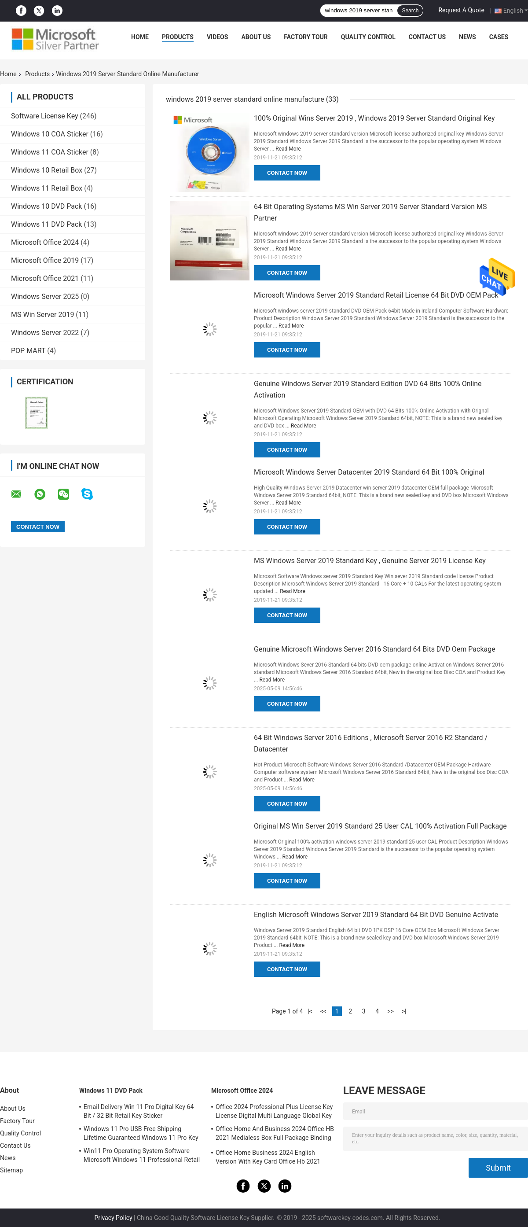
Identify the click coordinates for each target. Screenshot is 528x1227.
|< (310, 1011)
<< (323, 1011)
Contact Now (287, 172)
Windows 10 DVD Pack (46, 206)
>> (390, 1011)
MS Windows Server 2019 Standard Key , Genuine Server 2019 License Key (370, 560)
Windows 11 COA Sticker (49, 152)
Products (178, 37)
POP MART (28, 350)
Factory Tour (306, 37)
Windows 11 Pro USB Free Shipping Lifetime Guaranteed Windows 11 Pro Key (141, 1133)
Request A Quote (461, 10)
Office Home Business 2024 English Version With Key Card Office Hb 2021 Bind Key (268, 1158)
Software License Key (44, 116)
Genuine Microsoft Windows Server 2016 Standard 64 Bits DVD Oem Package (374, 649)
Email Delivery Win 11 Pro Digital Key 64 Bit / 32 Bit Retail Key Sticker (139, 1111)
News (467, 37)
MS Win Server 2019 (42, 314)
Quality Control (368, 37)
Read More (288, 149)
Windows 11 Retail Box (46, 188)
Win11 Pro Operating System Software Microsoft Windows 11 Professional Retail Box (142, 1156)
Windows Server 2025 (45, 296)
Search (410, 10)
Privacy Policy (113, 1217)
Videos (217, 37)
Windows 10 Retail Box (46, 170)
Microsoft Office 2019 (45, 260)
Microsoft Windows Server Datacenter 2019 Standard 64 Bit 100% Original (369, 472)
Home (140, 37)
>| (404, 1011)
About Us (256, 37)
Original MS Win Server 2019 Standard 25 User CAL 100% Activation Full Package (380, 826)
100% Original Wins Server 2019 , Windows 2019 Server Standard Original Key (374, 118)
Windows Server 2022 (45, 332)
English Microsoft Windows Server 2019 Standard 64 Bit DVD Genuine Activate (376, 914)
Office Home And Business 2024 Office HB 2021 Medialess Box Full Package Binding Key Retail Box (275, 1134)
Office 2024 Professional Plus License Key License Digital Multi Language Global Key (274, 1111)
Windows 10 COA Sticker (49, 134)
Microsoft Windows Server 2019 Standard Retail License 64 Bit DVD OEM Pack (376, 295)
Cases (499, 37)
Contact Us (427, 37)
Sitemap (11, 1170)
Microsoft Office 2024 (45, 242)
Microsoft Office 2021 (45, 278)
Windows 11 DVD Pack (46, 224)
